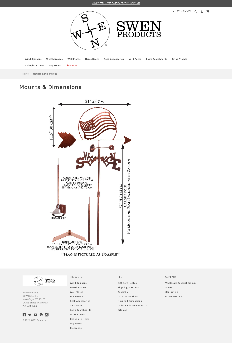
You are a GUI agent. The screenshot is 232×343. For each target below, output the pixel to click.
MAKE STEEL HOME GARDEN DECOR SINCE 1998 (116, 3)
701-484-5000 (30, 306)
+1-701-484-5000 (182, 11)
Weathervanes (54, 59)
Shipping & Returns (129, 287)
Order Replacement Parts (132, 305)
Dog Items (55, 65)
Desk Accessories (114, 59)
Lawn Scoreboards (156, 59)
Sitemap (122, 310)
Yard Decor (135, 59)
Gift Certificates (127, 283)
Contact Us (171, 292)
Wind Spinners (33, 59)
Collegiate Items (34, 65)
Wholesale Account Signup (180, 283)
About (168, 287)
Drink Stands (179, 59)
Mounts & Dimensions (130, 301)
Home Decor (92, 59)
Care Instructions (128, 296)
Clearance (71, 65)
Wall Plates (74, 59)
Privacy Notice (173, 296)
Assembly (123, 292)
